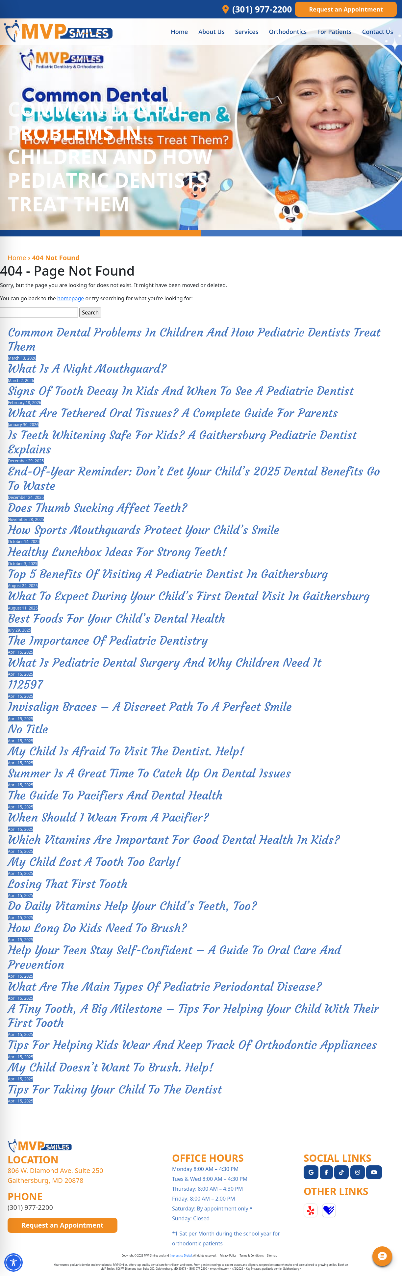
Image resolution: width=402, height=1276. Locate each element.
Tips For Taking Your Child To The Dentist (115, 1089)
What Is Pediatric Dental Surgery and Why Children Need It (164, 663)
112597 (25, 685)
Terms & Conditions (251, 1255)
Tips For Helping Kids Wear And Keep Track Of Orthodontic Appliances (192, 1045)
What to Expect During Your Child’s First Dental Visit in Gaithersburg (188, 596)
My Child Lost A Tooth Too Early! (94, 862)
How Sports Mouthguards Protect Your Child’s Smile (143, 530)
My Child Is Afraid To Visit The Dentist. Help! (126, 751)
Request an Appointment (346, 9)
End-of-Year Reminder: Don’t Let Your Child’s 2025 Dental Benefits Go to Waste (194, 478)
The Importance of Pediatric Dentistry (108, 641)
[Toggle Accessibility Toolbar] (13, 1262)
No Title (28, 729)
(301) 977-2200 (30, 1207)
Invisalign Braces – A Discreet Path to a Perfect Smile (150, 707)
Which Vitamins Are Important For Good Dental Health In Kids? (174, 840)
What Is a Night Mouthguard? (87, 369)
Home (17, 257)
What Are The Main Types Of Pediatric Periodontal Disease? (165, 987)
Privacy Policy (228, 1255)
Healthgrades (329, 1210)
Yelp (310, 1210)
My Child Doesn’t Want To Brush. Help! (111, 1067)
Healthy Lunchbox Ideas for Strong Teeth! (117, 552)
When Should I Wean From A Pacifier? (108, 817)
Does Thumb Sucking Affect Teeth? (97, 508)
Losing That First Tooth (67, 884)
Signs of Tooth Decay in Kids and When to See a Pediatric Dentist (181, 391)
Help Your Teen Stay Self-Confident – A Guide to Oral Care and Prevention (174, 957)
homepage (70, 298)
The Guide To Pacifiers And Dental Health (115, 795)
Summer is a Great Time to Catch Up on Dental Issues (149, 773)
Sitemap (272, 1255)
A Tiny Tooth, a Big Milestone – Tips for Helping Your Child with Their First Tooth (193, 1016)
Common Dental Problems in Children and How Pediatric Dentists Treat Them (194, 339)
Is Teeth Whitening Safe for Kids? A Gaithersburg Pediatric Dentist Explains (182, 442)
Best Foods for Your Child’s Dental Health (116, 618)
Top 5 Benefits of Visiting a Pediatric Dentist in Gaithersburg (168, 574)
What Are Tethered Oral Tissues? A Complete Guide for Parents (173, 413)
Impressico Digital (181, 1255)
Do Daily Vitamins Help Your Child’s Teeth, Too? (132, 906)
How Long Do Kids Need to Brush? (97, 928)
